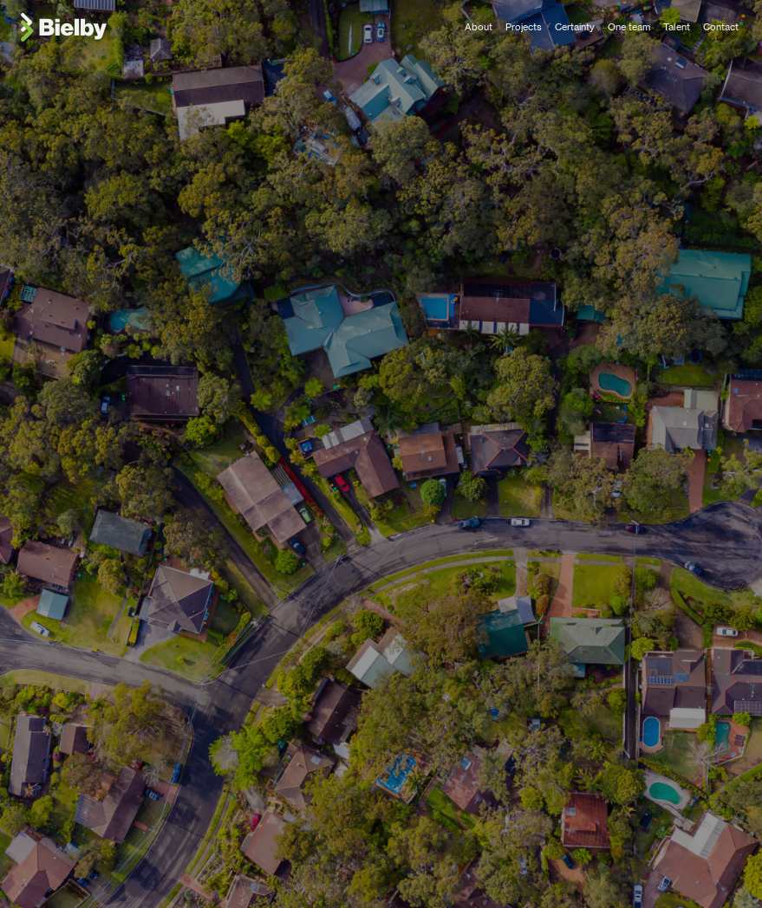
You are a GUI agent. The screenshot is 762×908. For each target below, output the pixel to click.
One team (629, 27)
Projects (523, 27)
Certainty (575, 27)
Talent (676, 27)
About (478, 27)
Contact (721, 27)
